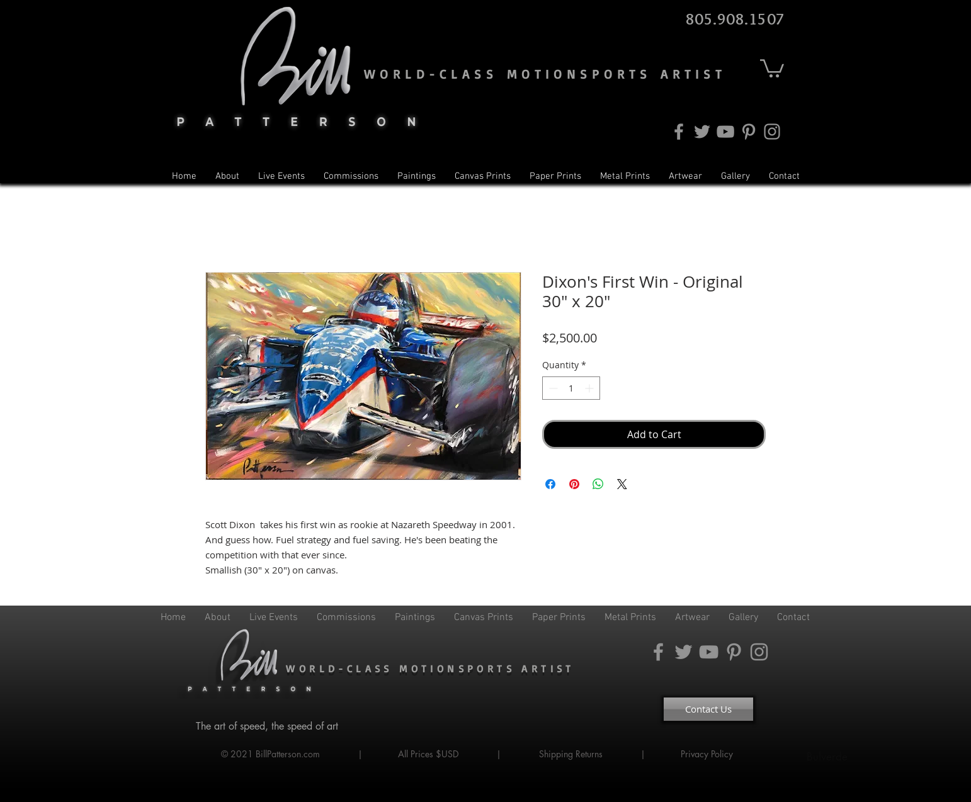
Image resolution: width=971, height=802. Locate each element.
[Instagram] (772, 131)
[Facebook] (679, 131)
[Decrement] (552, 388)
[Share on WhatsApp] (598, 484)
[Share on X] (622, 484)
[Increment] (590, 388)
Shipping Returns (571, 754)
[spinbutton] (571, 388)
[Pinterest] (748, 131)
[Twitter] (702, 131)
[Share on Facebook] (550, 484)
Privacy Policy (708, 754)
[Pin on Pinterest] (574, 484)
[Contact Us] (708, 709)
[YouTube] (725, 131)
